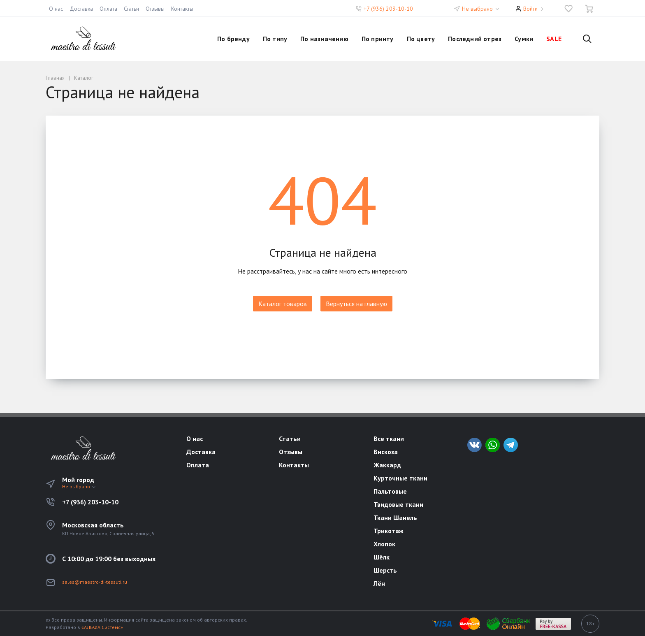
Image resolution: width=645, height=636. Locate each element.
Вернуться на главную (356, 303)
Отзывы (155, 8)
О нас (56, 8)
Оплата (108, 8)
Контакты (182, 8)
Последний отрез (474, 39)
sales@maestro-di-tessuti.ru (94, 582)
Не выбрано (481, 8)
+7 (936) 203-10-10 (388, 8)
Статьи (131, 8)
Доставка (81, 8)
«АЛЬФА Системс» (102, 627)
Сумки (524, 39)
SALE (553, 39)
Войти (530, 8)
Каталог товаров (282, 303)
